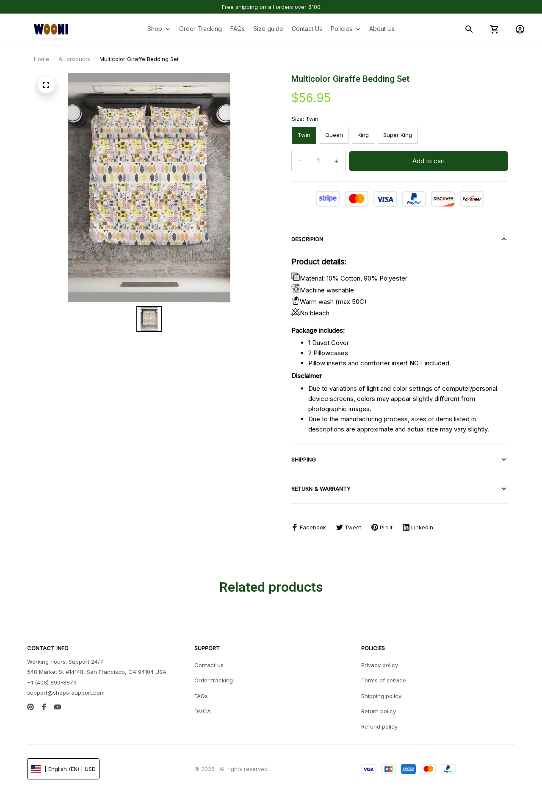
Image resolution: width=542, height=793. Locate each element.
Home (41, 59)
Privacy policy (379, 665)
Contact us (209, 665)
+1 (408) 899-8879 (52, 682)
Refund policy (379, 726)
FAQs (201, 696)
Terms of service (383, 680)
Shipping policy (381, 696)
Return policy (378, 711)
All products (74, 59)
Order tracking (213, 680)
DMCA (202, 711)
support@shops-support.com (66, 692)
